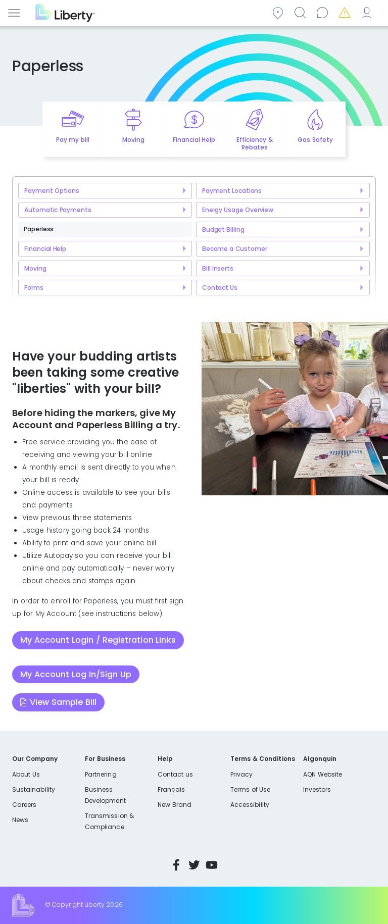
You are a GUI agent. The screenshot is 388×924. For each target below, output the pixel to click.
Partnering (101, 774)
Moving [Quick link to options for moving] (133, 139)
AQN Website (322, 774)
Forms (33, 287)
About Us (26, 774)
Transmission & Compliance (109, 821)
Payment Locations (232, 190)
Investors (317, 789)
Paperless (39, 229)
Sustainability (33, 789)
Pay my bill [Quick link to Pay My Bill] (72, 139)
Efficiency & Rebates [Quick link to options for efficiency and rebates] (254, 143)
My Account (368, 12)
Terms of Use (250, 789)
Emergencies (346, 12)
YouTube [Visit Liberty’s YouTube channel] (211, 864)
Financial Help (45, 248)
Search (301, 12)
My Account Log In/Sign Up (75, 674)
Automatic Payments (57, 210)
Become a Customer (234, 248)
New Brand (174, 804)
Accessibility (249, 804)
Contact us (324, 12)
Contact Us (219, 287)
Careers (24, 804)
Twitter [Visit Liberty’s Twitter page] (194, 864)
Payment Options (51, 190)
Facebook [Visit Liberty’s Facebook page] (176, 864)
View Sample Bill (63, 702)
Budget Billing (223, 229)
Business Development (105, 795)
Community (279, 12)
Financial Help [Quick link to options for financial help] (194, 139)
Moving (35, 268)
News (20, 819)
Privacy (241, 774)
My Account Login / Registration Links (98, 640)
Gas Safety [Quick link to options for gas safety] (315, 139)
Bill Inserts (217, 268)
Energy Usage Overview (237, 210)
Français (171, 789)
